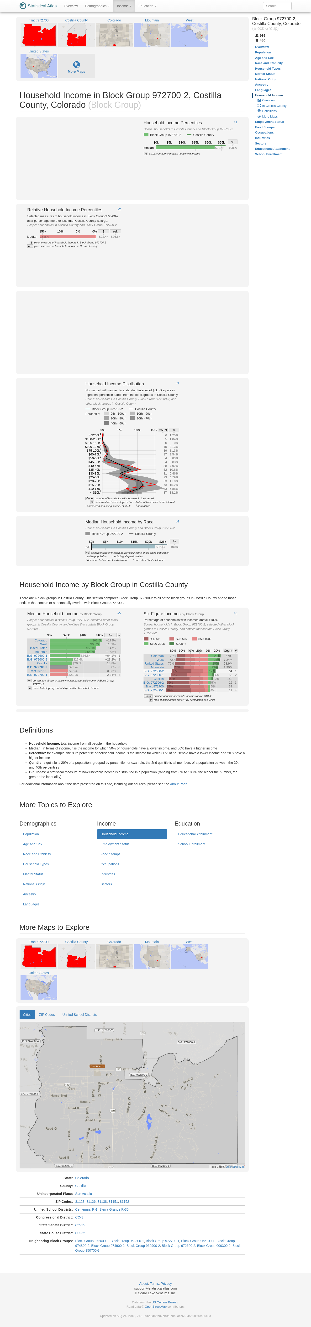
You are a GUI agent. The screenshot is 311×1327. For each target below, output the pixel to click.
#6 (235, 613)
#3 (177, 383)
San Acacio (83, 1194)
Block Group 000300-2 (214, 1246)
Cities (27, 1015)
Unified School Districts (79, 1015)
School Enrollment (191, 844)
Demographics (97, 6)
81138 (102, 1201)
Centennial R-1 (86, 1209)
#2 (119, 209)
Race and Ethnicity (37, 854)
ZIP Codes (47, 1015)
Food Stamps (110, 854)
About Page (178, 784)
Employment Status (114, 844)
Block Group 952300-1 (127, 1241)
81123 (79, 1201)
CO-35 (80, 1225)
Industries (107, 874)
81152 (124, 1201)
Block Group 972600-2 (178, 1246)
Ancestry (29, 894)
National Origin (34, 884)
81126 (91, 1201)
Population (31, 834)
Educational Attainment (195, 834)
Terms (154, 1284)
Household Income (114, 834)
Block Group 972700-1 (162, 1241)
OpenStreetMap (156, 1306)
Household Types (36, 864)
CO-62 (80, 1233)
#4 (177, 521)
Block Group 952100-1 (198, 1241)
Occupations (109, 864)
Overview (71, 6)
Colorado (82, 1178)
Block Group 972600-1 (92, 1241)
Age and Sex (32, 844)
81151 (113, 1201)
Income (124, 6)
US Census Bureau (165, 1302)
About (143, 1284)
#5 (119, 613)
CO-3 (79, 1217)
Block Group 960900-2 (143, 1246)
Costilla (80, 1186)
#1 (235, 122)
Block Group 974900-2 (108, 1246)
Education (147, 6)
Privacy (166, 1284)
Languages (31, 904)
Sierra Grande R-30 (113, 1209)
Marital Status (33, 874)
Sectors (106, 884)
